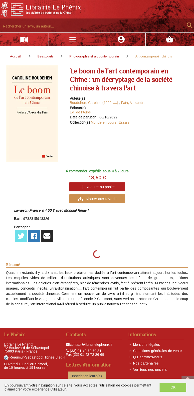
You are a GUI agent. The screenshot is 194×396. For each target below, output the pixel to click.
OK (173, 387)
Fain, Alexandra (133, 103)
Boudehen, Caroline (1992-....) (94, 103)
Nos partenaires (146, 363)
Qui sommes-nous (147, 357)
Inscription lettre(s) (87, 376)
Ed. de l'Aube (80, 112)
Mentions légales (146, 345)
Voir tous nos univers (150, 370)
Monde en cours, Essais (110, 122)
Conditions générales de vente (157, 351)
